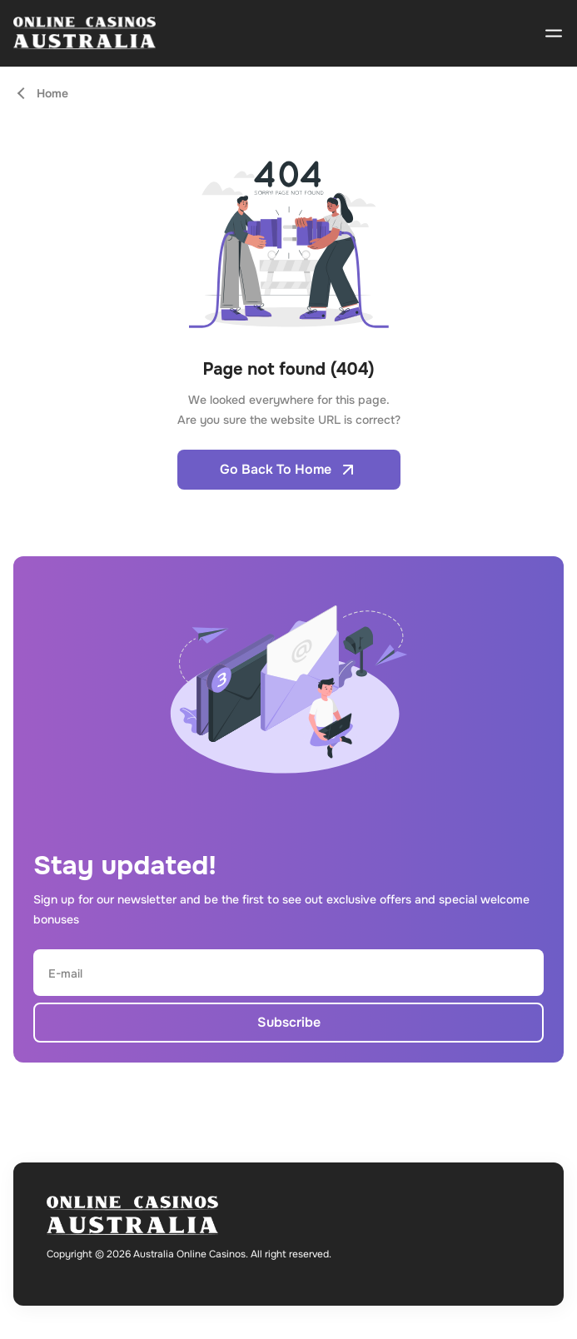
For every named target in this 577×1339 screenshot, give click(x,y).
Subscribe (289, 1022)
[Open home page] (84, 33)
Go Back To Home (289, 470)
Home (52, 93)
